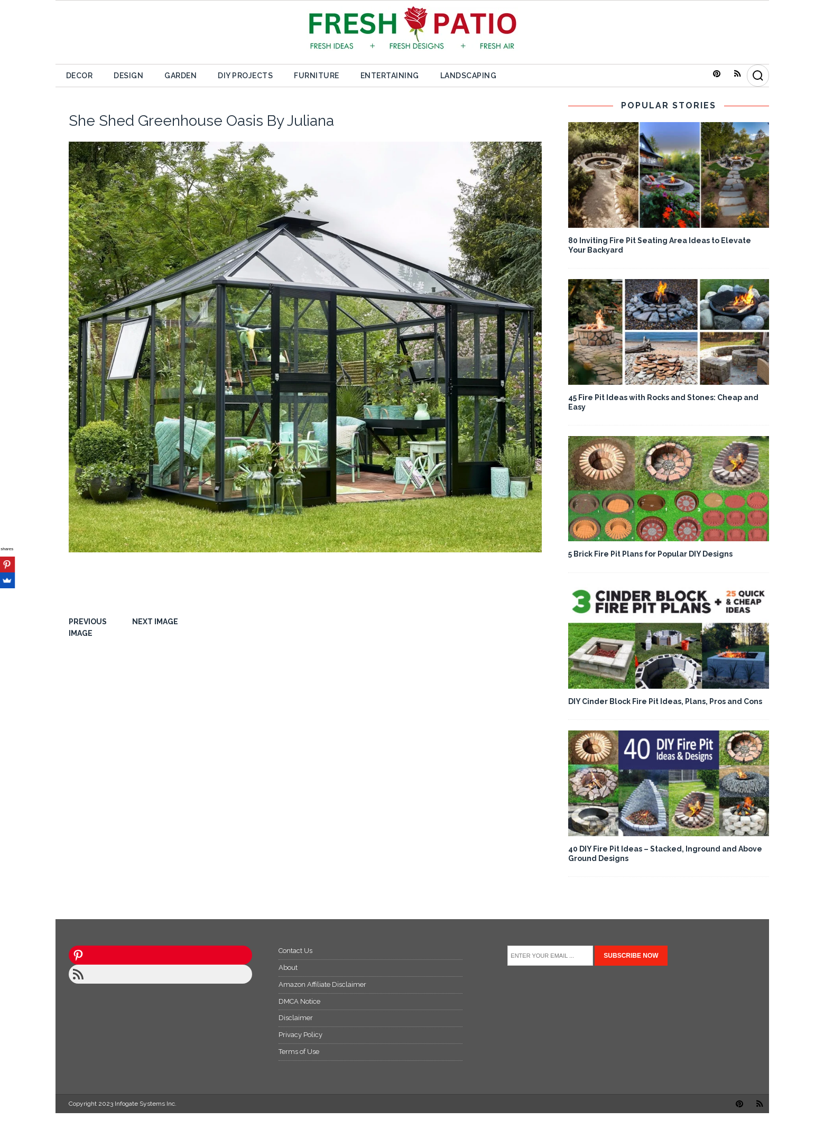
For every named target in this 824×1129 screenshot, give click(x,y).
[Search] (758, 75)
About (288, 967)
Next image (155, 621)
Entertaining (389, 75)
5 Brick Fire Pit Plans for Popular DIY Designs (650, 554)
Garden (180, 75)
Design (128, 75)
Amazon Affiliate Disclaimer (322, 984)
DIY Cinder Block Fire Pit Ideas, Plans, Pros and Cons (665, 701)
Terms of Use (299, 1052)
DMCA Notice (299, 1001)
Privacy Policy (300, 1035)
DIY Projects (245, 75)
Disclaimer (296, 1018)
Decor (79, 75)
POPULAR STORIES (668, 105)
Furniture (316, 75)
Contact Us (295, 951)
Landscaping (468, 75)
